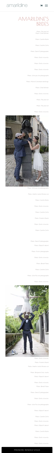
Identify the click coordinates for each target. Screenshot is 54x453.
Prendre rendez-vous (27, 450)
